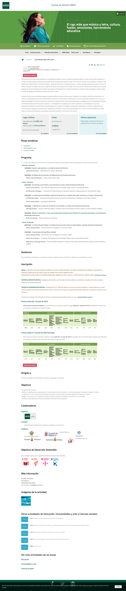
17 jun (25, 540)
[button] (89, 64)
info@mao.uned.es (100, 275)
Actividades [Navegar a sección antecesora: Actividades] (29, 60)
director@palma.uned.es (85, 297)
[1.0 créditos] (58, 47)
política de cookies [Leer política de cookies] (87, 585)
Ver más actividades (72, 133)
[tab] (63, 5)
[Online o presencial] (41, 47)
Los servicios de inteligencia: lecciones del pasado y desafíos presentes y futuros (49, 539)
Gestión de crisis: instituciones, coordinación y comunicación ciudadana (47, 532)
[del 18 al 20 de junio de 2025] (94, 47)
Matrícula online (30, 75)
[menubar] (63, 52)
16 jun (25, 533)
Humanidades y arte (30, 148)
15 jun (25, 519)
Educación (27, 146)
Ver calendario (45, 133)
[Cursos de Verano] (73, 47)
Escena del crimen (35, 546)
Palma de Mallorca (40, 125)
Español (121, 14)
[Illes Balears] (25, 47)
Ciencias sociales (29, 150)
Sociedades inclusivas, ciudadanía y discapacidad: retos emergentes (46, 518)
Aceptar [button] (118, 586)
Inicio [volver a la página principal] (22, 59)
